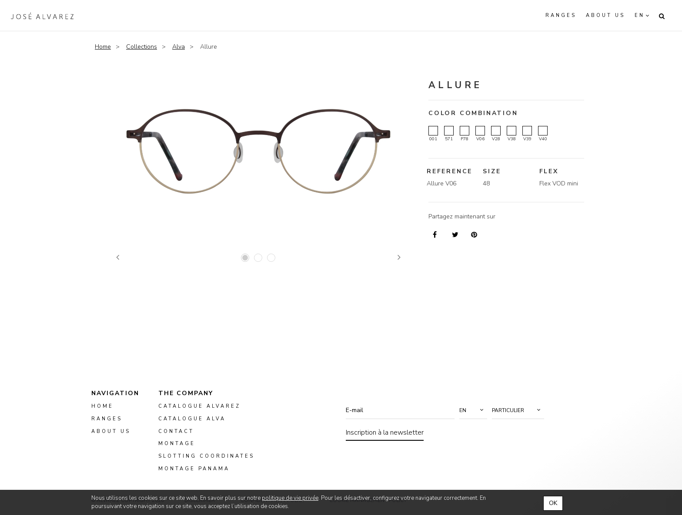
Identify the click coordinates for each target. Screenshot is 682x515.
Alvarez (42, 15)
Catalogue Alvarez (199, 406)
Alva (178, 47)
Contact (176, 431)
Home (103, 47)
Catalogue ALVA (192, 419)
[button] (473, 410)
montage (176, 443)
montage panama (194, 468)
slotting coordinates (206, 456)
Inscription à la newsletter (385, 432)
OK (553, 503)
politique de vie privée (290, 498)
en (640, 15)
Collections (141, 47)
